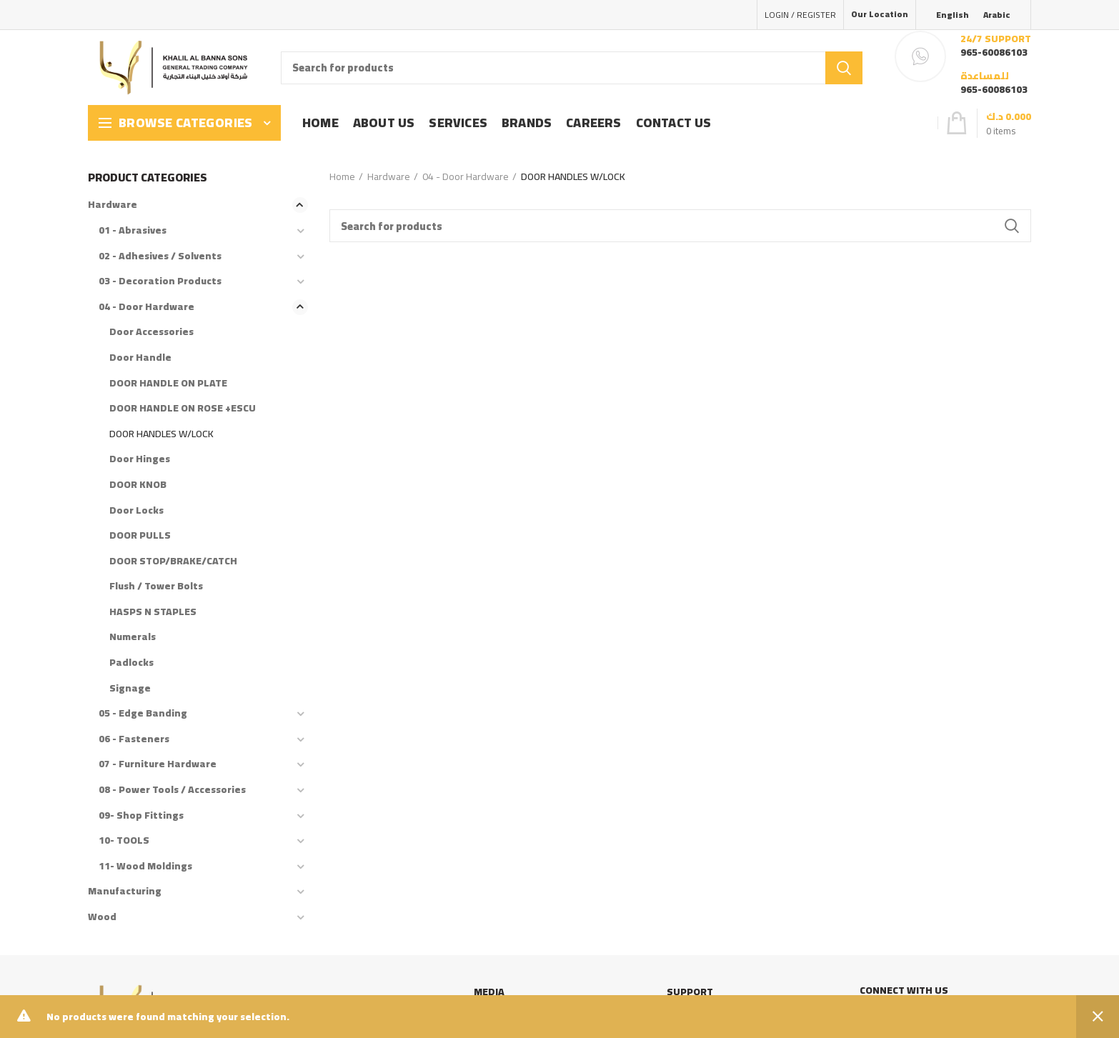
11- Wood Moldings (145, 866)
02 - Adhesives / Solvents (160, 255)
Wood (102, 916)
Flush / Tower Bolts (156, 586)
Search (843, 67)
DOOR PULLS (140, 535)
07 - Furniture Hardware (158, 763)
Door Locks (136, 510)
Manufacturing (124, 891)
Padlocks (131, 662)
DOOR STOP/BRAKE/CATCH (173, 561)
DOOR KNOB (137, 484)
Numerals (132, 636)
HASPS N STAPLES (153, 611)
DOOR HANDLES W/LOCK (161, 433)
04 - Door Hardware (465, 176)
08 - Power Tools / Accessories (172, 789)
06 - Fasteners (134, 738)
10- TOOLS (124, 840)
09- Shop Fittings (141, 815)
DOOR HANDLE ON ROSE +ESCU (182, 408)
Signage (130, 688)
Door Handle (140, 357)
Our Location (879, 14)
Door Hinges (139, 458)
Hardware (388, 176)
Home (342, 176)
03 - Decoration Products (160, 280)
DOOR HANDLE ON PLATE (168, 383)
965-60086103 (994, 52)
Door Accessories (151, 331)
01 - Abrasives (132, 230)
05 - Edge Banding (143, 713)
